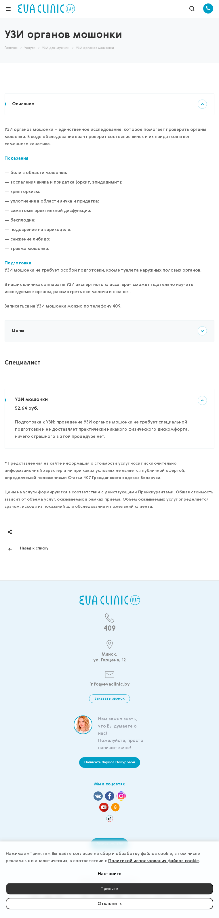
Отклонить (110, 904)
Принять (109, 889)
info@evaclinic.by (109, 684)
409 (110, 628)
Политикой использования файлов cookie (153, 861)
